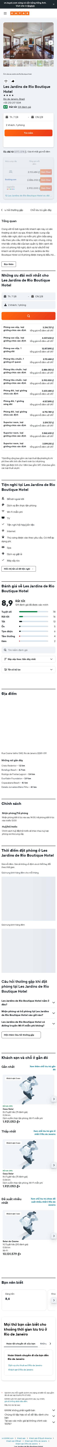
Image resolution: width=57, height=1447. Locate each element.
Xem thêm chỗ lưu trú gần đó (42, 1068)
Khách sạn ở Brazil (13, 1441)
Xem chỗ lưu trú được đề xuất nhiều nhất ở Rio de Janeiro (43, 1201)
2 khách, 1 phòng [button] (15, 125)
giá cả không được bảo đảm (16, 1401)
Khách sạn (21, 1438)
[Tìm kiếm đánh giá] (31, 650)
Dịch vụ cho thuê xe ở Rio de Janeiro (25, 1365)
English (31, 5)
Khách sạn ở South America (40, 1438)
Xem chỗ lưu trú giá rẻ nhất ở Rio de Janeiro (44, 1132)
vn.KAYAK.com (8, 1438)
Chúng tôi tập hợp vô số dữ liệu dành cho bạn (30, 1416)
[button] (53, 4)
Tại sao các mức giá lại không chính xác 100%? (30, 1422)
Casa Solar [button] (8, 1109)
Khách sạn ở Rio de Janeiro (20, 1369)
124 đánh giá (24, 106)
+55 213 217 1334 (12, 102)
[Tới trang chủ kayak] (19, 13)
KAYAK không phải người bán (30, 1410)
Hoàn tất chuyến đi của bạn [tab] (20, 1343)
